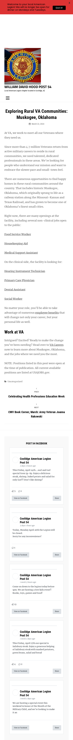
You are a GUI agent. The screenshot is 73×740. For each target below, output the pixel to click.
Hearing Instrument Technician (24, 239)
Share (57, 467)
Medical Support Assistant (21, 221)
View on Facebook (20, 467)
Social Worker (13, 267)
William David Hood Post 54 (27, 55)
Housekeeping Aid (16, 212)
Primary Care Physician (19, 248)
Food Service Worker (17, 202)
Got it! (59, 8)
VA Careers (57, 313)
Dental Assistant (14, 258)
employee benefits (47, 281)
